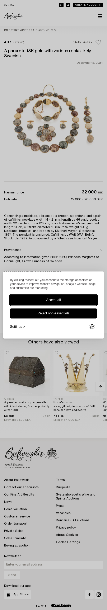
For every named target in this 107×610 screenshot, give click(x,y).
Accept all (53, 300)
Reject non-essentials (54, 313)
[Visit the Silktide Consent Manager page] (92, 327)
